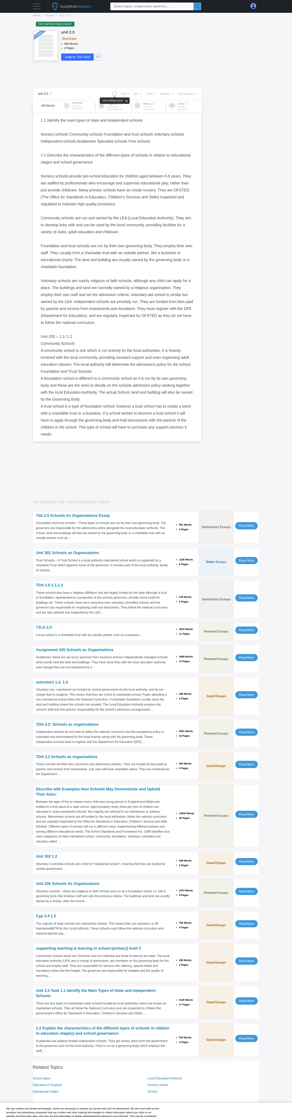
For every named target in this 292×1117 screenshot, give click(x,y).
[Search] (197, 6)
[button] (37, 7)
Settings (166, 94)
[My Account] (254, 6)
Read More (246, 525)
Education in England (47, 1085)
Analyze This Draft (77, 57)
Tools (150, 94)
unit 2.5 (64, 15)
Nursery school (158, 1085)
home (36, 15)
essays (50, 15)
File (125, 94)
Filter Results (186, 94)
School (152, 1091)
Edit (137, 94)
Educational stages (46, 1091)
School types (41, 1078)
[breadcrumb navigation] (146, 16)
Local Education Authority (165, 1078)
